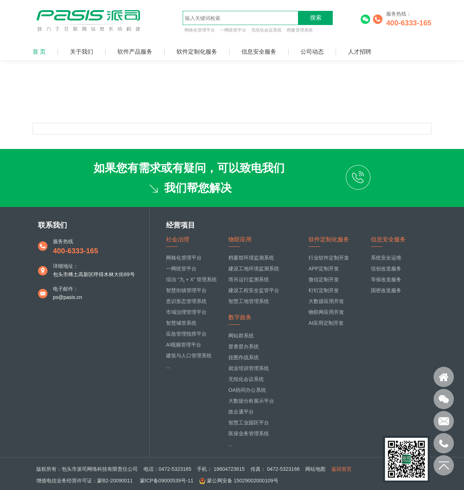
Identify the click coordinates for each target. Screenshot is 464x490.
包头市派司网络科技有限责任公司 (100, 469)
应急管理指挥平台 (186, 334)
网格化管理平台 (200, 30)
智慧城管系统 (181, 323)
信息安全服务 (258, 51)
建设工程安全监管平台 (253, 290)
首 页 (39, 51)
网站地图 (315, 469)
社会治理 (177, 239)
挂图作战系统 (243, 357)
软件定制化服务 (197, 51)
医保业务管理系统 (248, 433)
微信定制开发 (323, 279)
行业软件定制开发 (328, 258)
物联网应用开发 (326, 312)
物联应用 (240, 239)
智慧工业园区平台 (248, 422)
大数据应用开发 (326, 301)
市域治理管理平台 (186, 312)
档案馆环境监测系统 (251, 258)
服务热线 (63, 241)
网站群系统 (241, 336)
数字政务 (240, 317)
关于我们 (81, 51)
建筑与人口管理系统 (189, 355)
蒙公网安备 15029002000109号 (242, 480)
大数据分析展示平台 (251, 401)
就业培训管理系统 (248, 368)
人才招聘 (359, 51)
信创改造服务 (386, 268)
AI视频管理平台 (183, 345)
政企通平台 (241, 412)
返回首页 (341, 469)
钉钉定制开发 (323, 290)
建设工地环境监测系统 (253, 268)
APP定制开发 (323, 268)
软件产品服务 (134, 51)
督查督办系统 (243, 346)
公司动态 (312, 51)
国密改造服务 (386, 290)
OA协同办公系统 (247, 390)
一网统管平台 (233, 30)
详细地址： (65, 266)
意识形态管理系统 (186, 301)
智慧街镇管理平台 (186, 290)
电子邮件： (65, 289)
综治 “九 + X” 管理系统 (191, 279)
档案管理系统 (300, 30)
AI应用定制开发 (326, 323)
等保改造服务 (386, 279)
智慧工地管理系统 (248, 301)
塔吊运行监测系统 (248, 279)
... (168, 366)
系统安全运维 (386, 258)
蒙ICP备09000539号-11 (166, 480)
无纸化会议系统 (266, 30)
